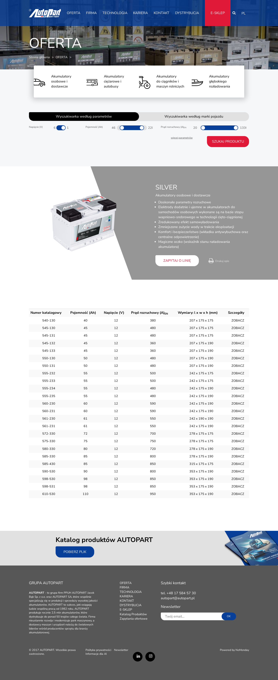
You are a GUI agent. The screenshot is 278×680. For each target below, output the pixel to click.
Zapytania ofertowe (133, 619)
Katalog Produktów (133, 614)
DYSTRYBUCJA (187, 13)
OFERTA (73, 13)
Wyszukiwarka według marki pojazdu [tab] (193, 116)
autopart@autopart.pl (178, 598)
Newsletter (121, 650)
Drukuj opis (222, 261)
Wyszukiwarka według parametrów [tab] (84, 116)
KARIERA (140, 13)
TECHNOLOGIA (115, 13)
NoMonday (242, 650)
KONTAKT (161, 13)
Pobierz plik (75, 552)
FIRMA (91, 13)
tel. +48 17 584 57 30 (178, 593)
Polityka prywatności (98, 650)
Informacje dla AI (96, 654)
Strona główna (39, 57)
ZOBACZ (237, 320)
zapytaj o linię (177, 260)
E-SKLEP (218, 13)
